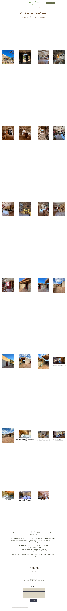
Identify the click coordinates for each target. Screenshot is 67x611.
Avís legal (13, 607)
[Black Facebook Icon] (35, 586)
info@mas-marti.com (34, 574)
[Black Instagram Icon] (33, 586)
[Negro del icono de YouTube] (31, 586)
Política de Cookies (25, 607)
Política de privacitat (18, 607)
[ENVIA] (33, 600)
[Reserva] (50, 3)
